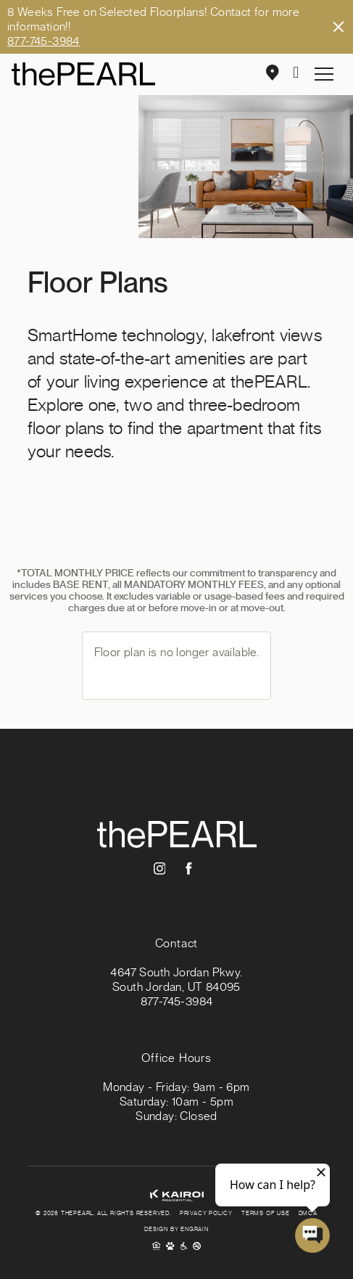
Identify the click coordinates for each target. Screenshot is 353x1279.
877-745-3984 (43, 41)
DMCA (308, 1214)
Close (338, 27)
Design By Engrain (176, 1230)
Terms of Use (265, 1214)
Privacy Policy (206, 1214)
